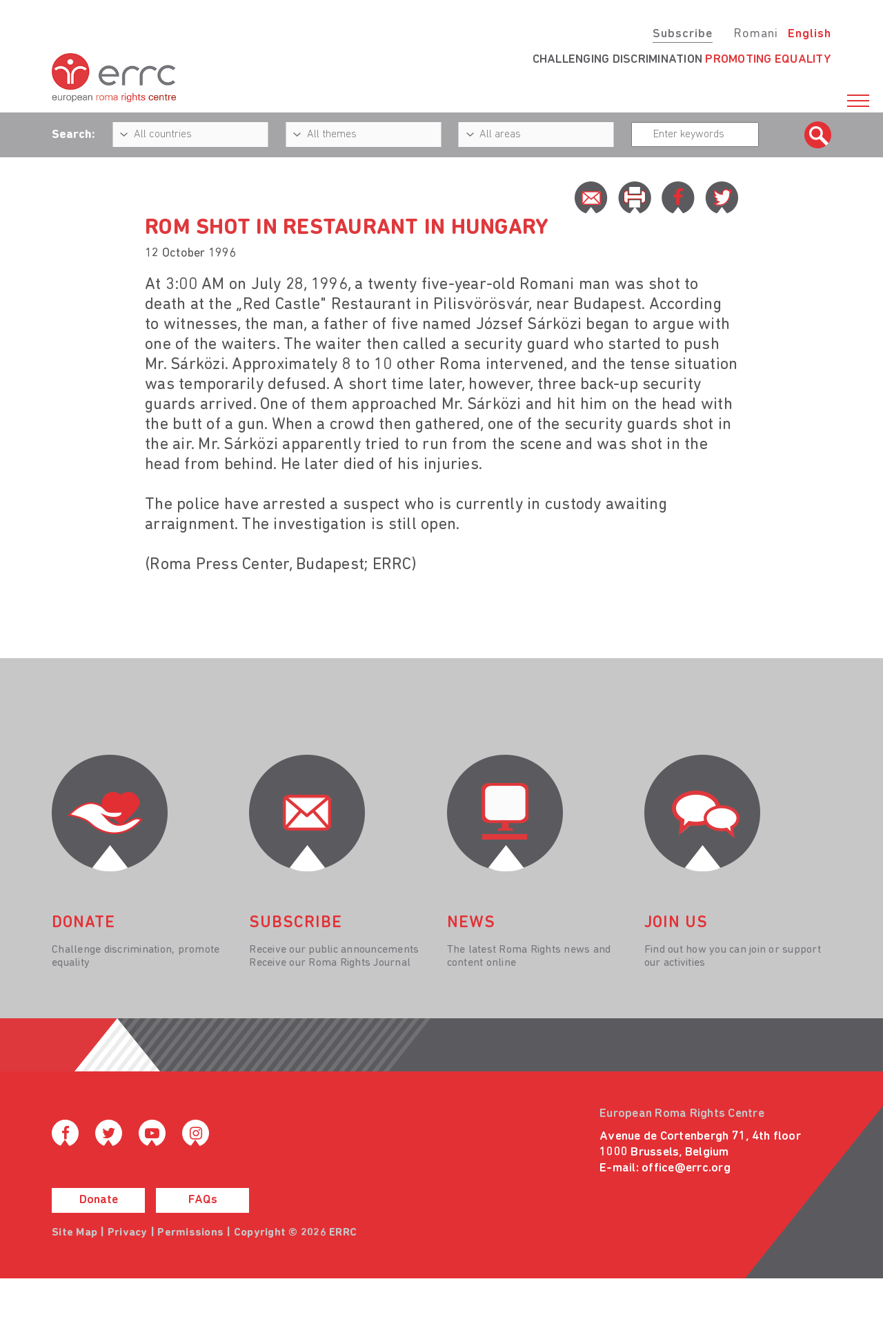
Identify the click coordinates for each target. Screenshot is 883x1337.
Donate (98, 1200)
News (471, 923)
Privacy (128, 1232)
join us (676, 923)
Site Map (74, 1232)
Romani (755, 34)
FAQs (202, 1200)
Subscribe (683, 34)
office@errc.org (686, 1168)
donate (83, 923)
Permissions (190, 1232)
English (809, 34)
